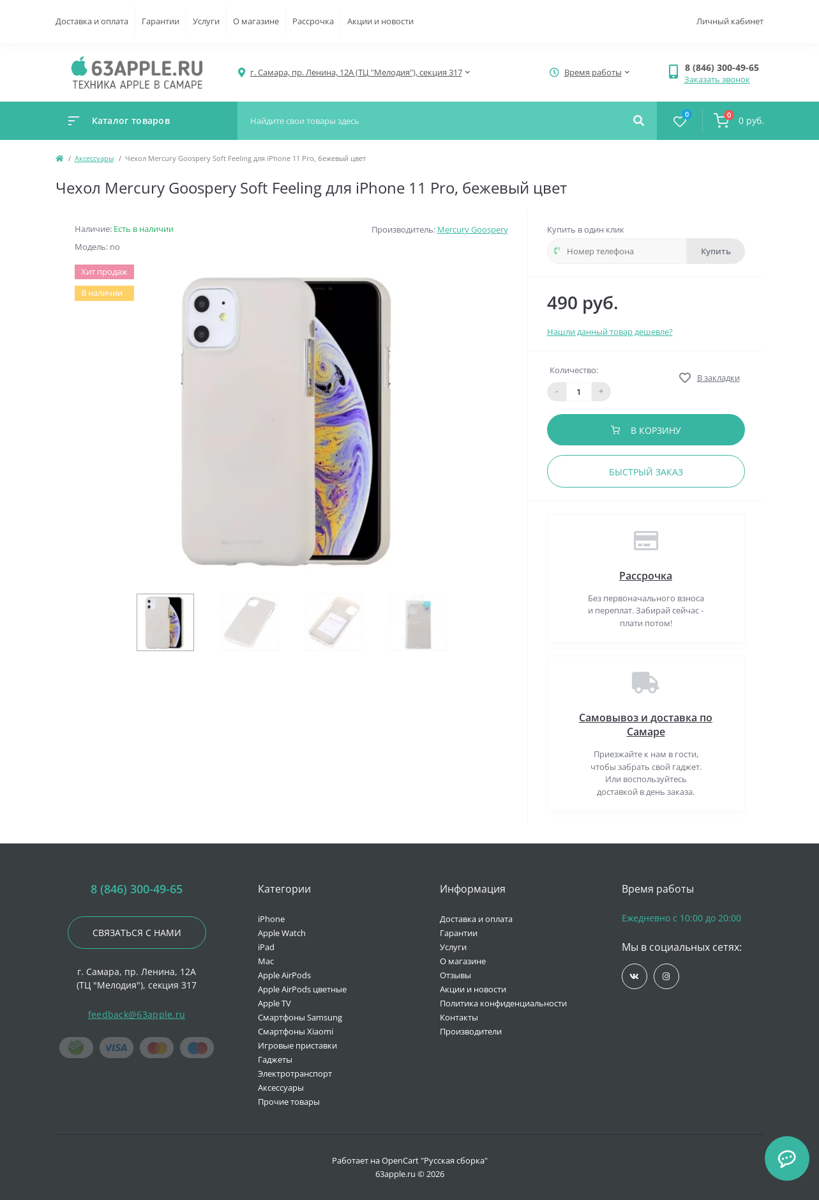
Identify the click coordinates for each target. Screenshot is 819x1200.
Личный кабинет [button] (729, 21)
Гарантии (160, 21)
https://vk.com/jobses (634, 977)
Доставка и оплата (92, 21)
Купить (716, 251)
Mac (266, 961)
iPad (266, 947)
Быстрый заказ (646, 472)
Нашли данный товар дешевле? (610, 331)
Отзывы (455, 975)
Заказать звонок (717, 79)
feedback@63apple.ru (137, 1014)
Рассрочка (313, 21)
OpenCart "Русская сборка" (435, 1160)
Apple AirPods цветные (302, 989)
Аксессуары (94, 158)
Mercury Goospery (472, 229)
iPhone (271, 919)
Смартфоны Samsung (300, 1017)
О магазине (256, 21)
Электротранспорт (295, 1073)
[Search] (638, 121)
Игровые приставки (297, 1045)
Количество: (574, 370)
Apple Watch (282, 933)
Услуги (206, 21)
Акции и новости (380, 21)
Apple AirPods (284, 975)
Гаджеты (275, 1059)
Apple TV (274, 1003)
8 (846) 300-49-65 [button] (137, 889)
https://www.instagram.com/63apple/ (666, 977)
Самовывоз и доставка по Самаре (645, 725)
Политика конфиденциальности (503, 1003)
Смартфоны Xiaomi (295, 1031)
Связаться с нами (137, 933)
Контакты (459, 1017)
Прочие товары (289, 1101)
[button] (724, 67)
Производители (471, 1031)
